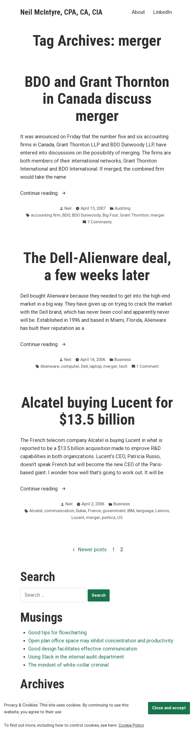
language (145, 510)
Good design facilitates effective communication (82, 649)
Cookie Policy (131, 725)
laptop (96, 366)
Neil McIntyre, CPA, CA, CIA (61, 12)
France (94, 510)
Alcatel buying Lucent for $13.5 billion (97, 411)
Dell (84, 366)
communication (59, 510)
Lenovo (162, 510)
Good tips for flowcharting (57, 633)
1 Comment (147, 366)
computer (70, 366)
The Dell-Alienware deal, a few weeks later (97, 266)
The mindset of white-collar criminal (68, 665)
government (114, 510)
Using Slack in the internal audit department (76, 657)
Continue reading (49, 193)
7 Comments (99, 222)
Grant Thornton (134, 215)
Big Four (110, 215)
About (138, 12)
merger (157, 215)
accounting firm (46, 215)
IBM (130, 510)
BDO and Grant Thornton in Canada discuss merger (97, 98)
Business (122, 359)
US (120, 517)
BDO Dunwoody (86, 215)
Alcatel (35, 510)
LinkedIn (162, 12)
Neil (67, 208)
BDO (66, 215)
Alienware (49, 366)
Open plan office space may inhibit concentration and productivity (100, 641)
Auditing (123, 208)
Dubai (81, 510)
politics (108, 517)
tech (123, 366)
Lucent (77, 517)
